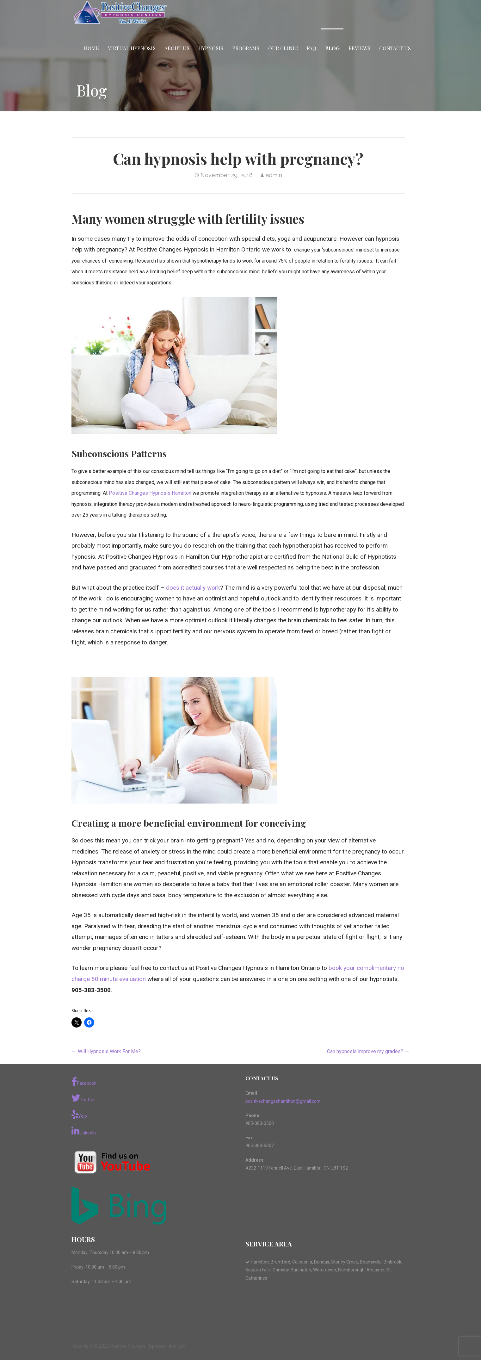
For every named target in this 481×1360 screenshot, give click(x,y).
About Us (176, 48)
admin (274, 175)
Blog (332, 48)
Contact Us (395, 48)
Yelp (79, 1114)
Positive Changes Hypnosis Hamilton (150, 493)
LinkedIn (83, 1131)
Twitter (83, 1098)
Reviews (359, 48)
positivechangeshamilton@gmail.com (283, 1101)
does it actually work (193, 587)
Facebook (83, 1081)
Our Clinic (283, 48)
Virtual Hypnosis (132, 48)
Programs (245, 48)
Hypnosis (210, 48)
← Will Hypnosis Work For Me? (106, 1051)
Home (91, 48)
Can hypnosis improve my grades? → (368, 1051)
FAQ (311, 48)
